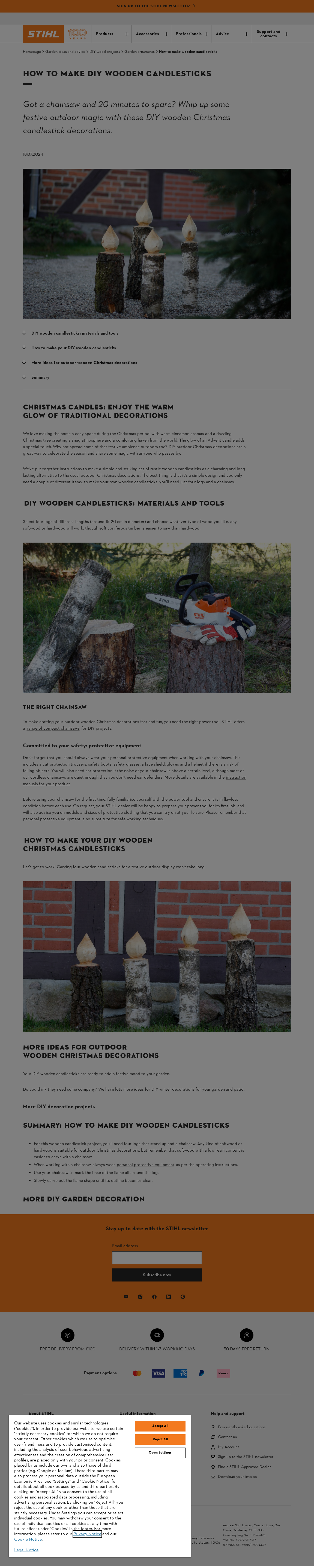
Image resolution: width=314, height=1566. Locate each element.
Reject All (160, 1439)
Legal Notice (26, 1550)
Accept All (160, 1426)
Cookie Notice (28, 1540)
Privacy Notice (87, 1534)
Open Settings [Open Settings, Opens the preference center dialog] (160, 1452)
